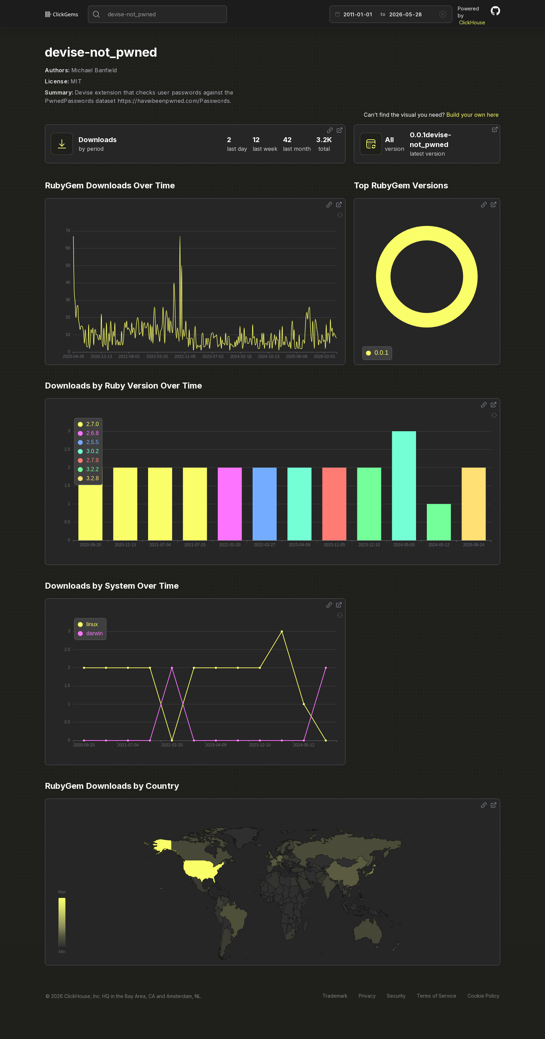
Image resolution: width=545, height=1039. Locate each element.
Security (396, 996)
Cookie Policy (483, 996)
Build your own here (472, 114)
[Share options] (329, 130)
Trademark (335, 996)
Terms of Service (436, 996)
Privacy (367, 996)
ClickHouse (472, 22)
